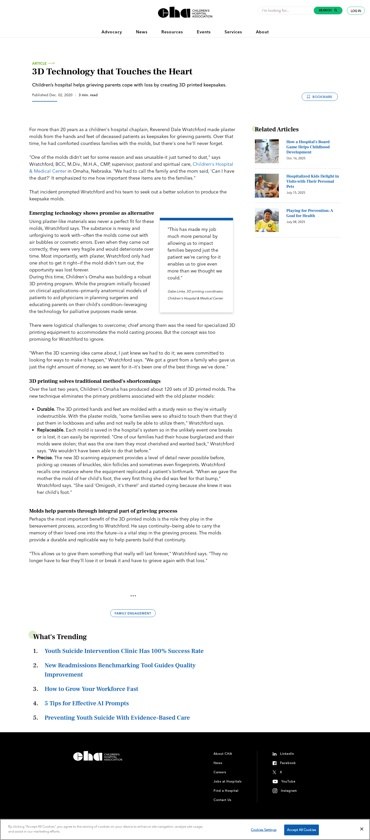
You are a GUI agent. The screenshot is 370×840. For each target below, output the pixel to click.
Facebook (288, 763)
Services (233, 31)
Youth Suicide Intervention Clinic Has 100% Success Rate (124, 651)
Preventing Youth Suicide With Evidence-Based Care (117, 718)
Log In (356, 11)
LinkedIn (287, 754)
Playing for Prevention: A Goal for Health (309, 213)
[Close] (361, 829)
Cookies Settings (263, 830)
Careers (220, 772)
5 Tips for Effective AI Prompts (87, 703)
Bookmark (319, 97)
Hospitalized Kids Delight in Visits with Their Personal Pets (312, 181)
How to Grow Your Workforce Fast (91, 689)
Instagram (289, 791)
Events (204, 31)
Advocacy (111, 31)
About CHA (223, 754)
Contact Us (222, 800)
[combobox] (287, 10)
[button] (328, 10)
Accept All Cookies (301, 830)
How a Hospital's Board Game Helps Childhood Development (308, 147)
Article (39, 63)
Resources (172, 31)
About (262, 31)
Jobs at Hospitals (228, 781)
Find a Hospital (226, 791)
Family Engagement (133, 613)
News (141, 31)
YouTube (288, 781)
